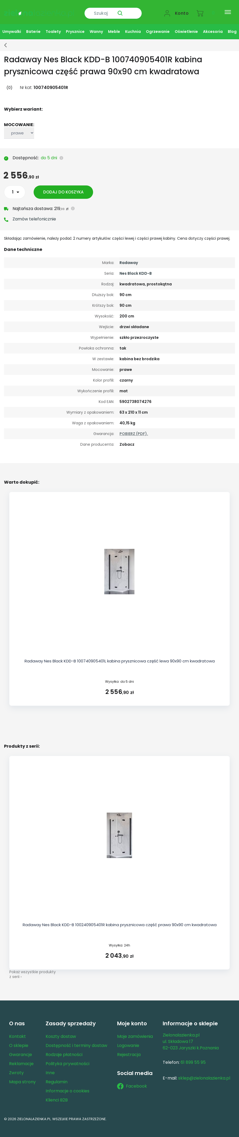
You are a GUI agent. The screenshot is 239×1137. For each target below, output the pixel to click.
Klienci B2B (57, 1095)
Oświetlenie (186, 27)
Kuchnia (133, 27)
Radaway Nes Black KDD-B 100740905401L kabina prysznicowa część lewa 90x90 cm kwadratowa (120, 656)
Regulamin (56, 1077)
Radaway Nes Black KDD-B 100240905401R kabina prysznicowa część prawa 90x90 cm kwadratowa (120, 920)
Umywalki (11, 27)
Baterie (33, 27)
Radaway (129, 258)
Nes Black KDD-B (136, 268)
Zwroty (16, 1068)
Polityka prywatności (67, 1059)
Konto (182, 10)
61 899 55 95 (193, 1058)
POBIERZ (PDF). (134, 429)
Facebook (132, 1081)
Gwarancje (20, 1050)
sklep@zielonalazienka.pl (204, 1073)
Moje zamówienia (135, 1032)
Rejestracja (129, 1050)
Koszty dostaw (61, 1032)
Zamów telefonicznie (34, 214)
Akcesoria (213, 27)
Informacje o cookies (67, 1086)
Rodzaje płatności (64, 1050)
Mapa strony (22, 1077)
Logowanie (128, 1041)
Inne (50, 1068)
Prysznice (75, 27)
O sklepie (18, 1041)
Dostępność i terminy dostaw (76, 1041)
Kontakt (17, 1032)
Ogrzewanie (158, 27)
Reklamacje (21, 1059)
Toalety (53, 27)
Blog (232, 27)
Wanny (96, 27)
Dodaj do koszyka (65, 187)
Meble (114, 27)
